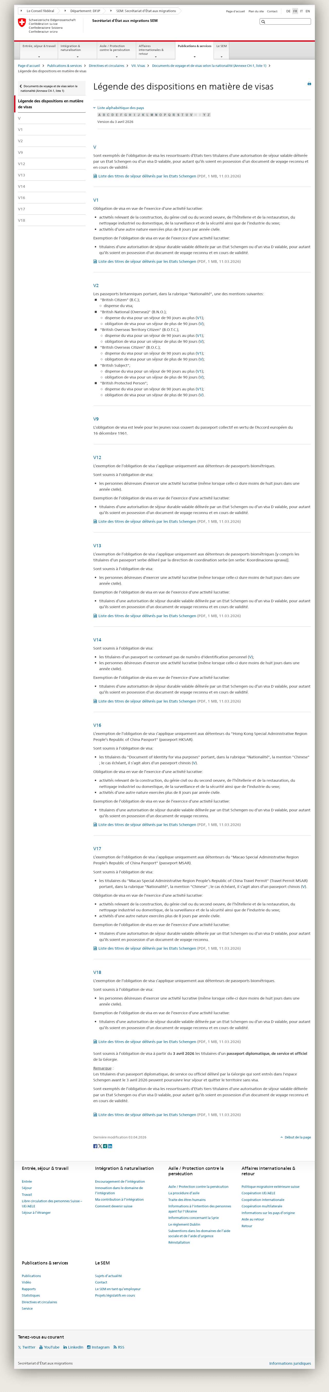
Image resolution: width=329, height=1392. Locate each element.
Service (27, 1308)
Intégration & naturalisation (71, 48)
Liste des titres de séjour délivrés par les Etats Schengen (169, 176)
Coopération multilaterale (262, 1206)
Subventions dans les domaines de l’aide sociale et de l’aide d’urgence (199, 1233)
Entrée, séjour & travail (39, 46)
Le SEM (221, 46)
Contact (272, 11)
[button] (263, 22)
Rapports (29, 1289)
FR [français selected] (295, 11)
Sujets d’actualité (108, 1276)
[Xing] (105, 1146)
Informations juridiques (290, 1363)
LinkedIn (75, 1347)
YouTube (51, 1347)
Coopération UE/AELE (258, 1193)
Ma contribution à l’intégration (119, 1199)
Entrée (27, 1181)
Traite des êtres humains (187, 1200)
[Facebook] (95, 1146)
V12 (21, 163)
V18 (21, 220)
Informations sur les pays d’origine (268, 1213)
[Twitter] (100, 1146)
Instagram (101, 1347)
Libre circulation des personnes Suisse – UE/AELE (52, 1203)
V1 (20, 129)
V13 (21, 175)
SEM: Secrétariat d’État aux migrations (143, 11)
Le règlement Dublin (184, 1224)
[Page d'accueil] (91, 25)
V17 (21, 208)
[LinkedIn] (110, 1146)
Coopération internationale (263, 1200)
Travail (27, 1194)
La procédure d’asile (183, 1193)
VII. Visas (138, 66)
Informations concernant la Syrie (193, 1218)
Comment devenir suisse (113, 1206)
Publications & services (196, 47)
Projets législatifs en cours (115, 1295)
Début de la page (297, 1137)
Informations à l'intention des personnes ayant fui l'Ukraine (199, 1208)
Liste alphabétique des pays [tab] (120, 108)
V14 (21, 186)
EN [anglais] (308, 11)
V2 (20, 140)
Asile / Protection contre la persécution (115, 48)
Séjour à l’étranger (36, 1212)
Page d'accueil (235, 11)
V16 (21, 197)
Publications (31, 1276)
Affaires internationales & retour (151, 50)
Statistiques (31, 1295)
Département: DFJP (82, 11)
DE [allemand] (288, 11)
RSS (121, 1347)
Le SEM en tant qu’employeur (118, 1289)
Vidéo (26, 1282)
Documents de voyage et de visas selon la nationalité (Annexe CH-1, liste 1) (209, 66)
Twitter (28, 1347)
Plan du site (256, 11)
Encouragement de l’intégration (120, 1181)
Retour (247, 1226)
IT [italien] (301, 11)
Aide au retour (253, 1219)
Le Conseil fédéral (37, 11)
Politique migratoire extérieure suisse (270, 1186)
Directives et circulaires (106, 66)
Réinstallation (179, 1242)
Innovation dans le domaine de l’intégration (119, 1190)
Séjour (27, 1188)
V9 (20, 152)
